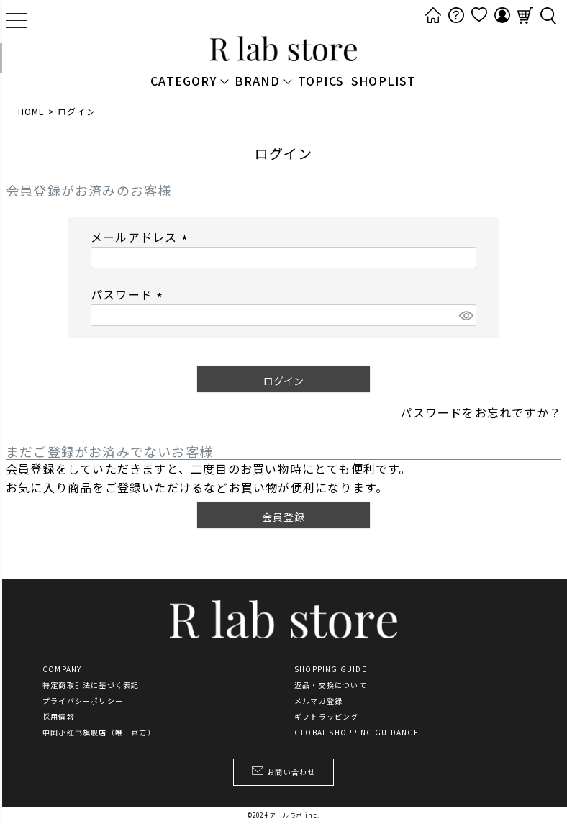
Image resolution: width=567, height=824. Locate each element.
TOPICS (321, 80)
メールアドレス (142, 236)
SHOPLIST (384, 80)
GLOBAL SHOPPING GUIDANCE (356, 732)
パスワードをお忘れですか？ (480, 412)
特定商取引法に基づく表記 (90, 685)
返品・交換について (330, 685)
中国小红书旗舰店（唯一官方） (98, 732)
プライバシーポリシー (82, 701)
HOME (31, 111)
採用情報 (58, 716)
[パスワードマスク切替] (465, 315)
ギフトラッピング (326, 716)
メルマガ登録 (318, 701)
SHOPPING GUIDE (330, 669)
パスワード (129, 294)
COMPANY (61, 669)
